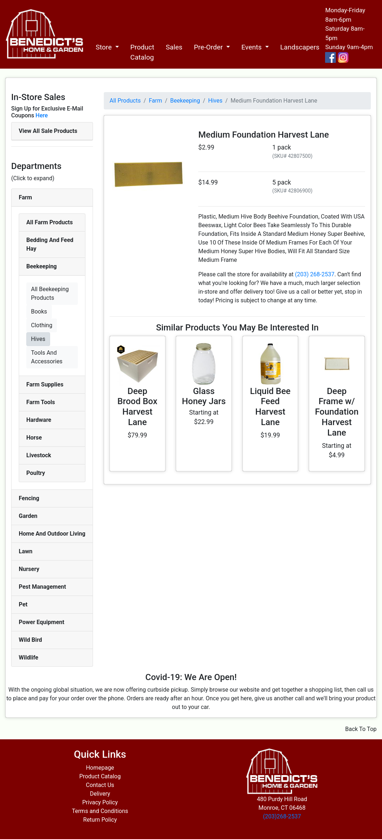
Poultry (35, 473)
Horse (34, 437)
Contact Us (100, 785)
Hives (38, 339)
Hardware (38, 419)
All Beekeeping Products (50, 293)
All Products (125, 100)
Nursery (29, 569)
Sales (174, 47)
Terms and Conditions (100, 811)
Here (42, 115)
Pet (23, 604)
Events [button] (252, 47)
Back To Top (361, 729)
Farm (25, 197)
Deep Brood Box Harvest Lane (137, 406)
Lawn (25, 551)
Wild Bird (30, 639)
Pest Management (42, 586)
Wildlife (28, 657)
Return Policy (100, 819)
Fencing (29, 498)
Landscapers (300, 47)
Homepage (100, 767)
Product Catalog (142, 52)
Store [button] (104, 47)
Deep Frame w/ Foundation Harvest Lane (337, 412)
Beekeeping (41, 266)
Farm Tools (40, 402)
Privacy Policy (100, 802)
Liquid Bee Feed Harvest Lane (270, 406)
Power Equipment (41, 622)
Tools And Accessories (46, 357)
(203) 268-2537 (314, 274)
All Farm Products (49, 222)
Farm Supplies (44, 384)
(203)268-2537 (282, 816)
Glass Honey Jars (204, 396)
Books (39, 311)
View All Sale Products (48, 130)
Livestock (38, 455)
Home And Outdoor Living (52, 533)
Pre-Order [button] (209, 47)
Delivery (100, 793)
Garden (28, 516)
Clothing (41, 325)
